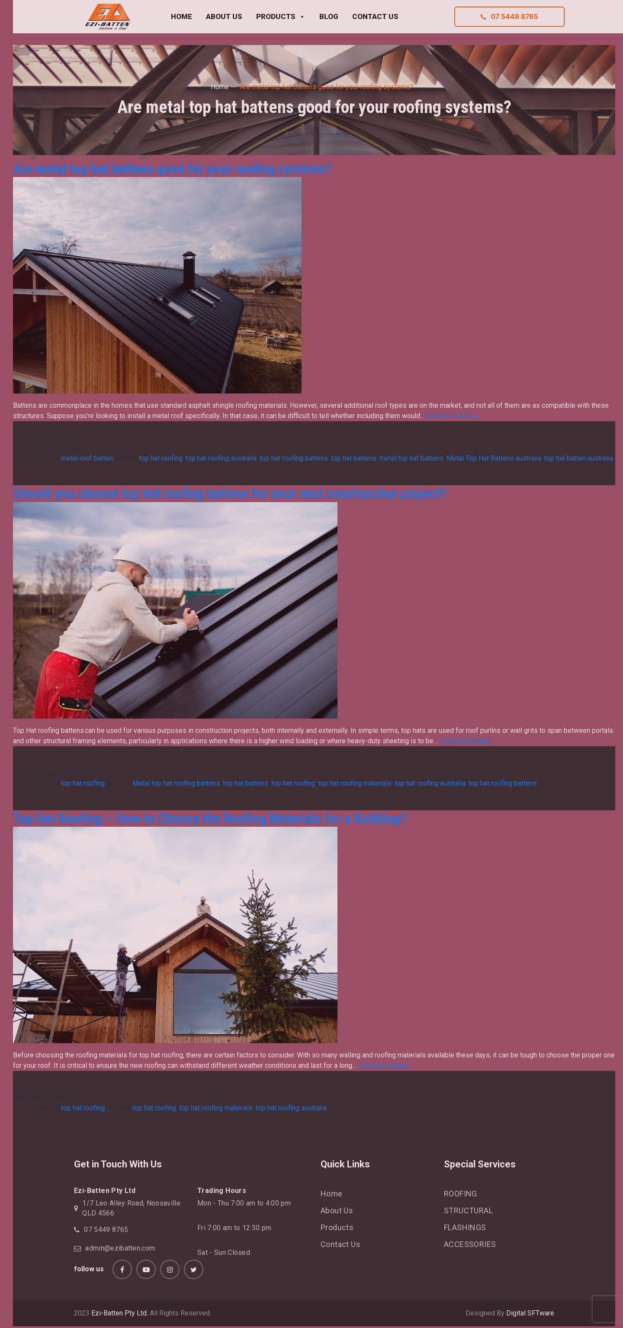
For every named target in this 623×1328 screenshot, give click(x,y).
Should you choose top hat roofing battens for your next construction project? (229, 493)
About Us (337, 1210)
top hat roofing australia (221, 458)
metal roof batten (87, 458)
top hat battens (353, 458)
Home (220, 87)
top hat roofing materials (355, 783)
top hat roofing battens (294, 458)
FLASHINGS (465, 1227)
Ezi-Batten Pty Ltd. (119, 1313)
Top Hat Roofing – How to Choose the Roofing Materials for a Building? (209, 818)
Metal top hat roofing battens (176, 783)
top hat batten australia (578, 458)
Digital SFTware (530, 1313)
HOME (181, 17)
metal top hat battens (411, 458)
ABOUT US (224, 17)
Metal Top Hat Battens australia (493, 458)
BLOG (328, 17)
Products (337, 1227)
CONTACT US (375, 17)
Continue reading (451, 416)
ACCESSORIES (470, 1244)
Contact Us (340, 1244)
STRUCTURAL (468, 1210)
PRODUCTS (280, 17)
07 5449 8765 (509, 16)
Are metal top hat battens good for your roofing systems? (172, 169)
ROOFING (460, 1193)
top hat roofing (161, 458)
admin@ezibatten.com (120, 1248)
